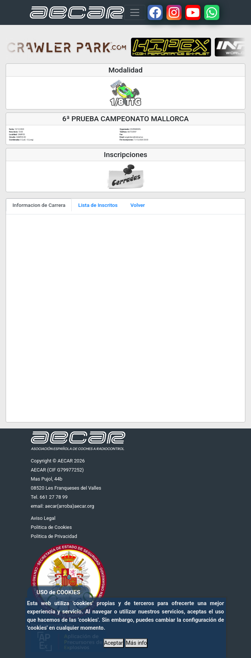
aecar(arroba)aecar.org (69, 506)
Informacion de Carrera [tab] (38, 205)
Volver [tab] (138, 205)
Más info (136, 643)
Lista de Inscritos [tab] (97, 205)
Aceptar (113, 643)
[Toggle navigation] (134, 12)
